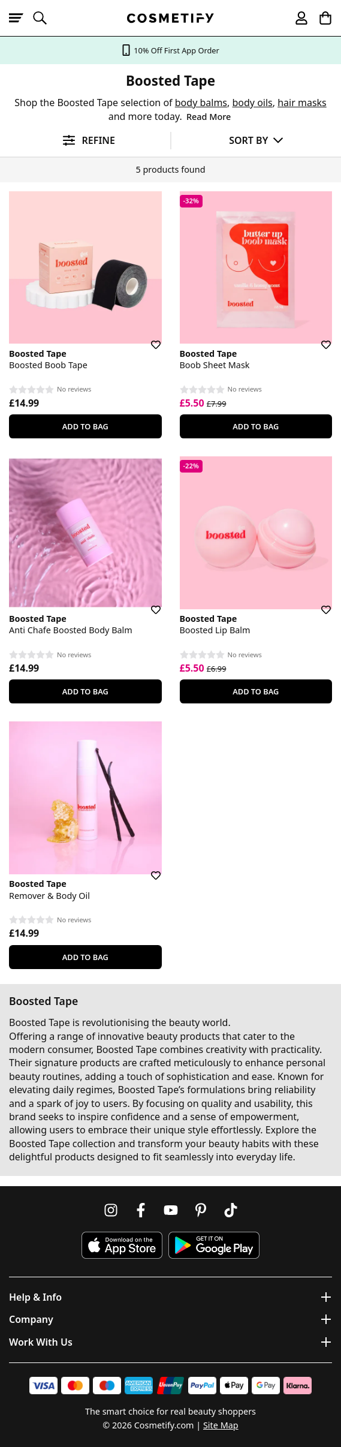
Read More (208, 116)
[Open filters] (85, 140)
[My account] (296, 18)
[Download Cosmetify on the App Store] (122, 1245)
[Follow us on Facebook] (141, 1210)
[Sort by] (256, 140)
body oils (252, 102)
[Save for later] (147, 337)
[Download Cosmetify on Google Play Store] (213, 1245)
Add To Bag (85, 426)
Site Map (221, 1425)
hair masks (302, 102)
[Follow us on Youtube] (171, 1210)
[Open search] (45, 18)
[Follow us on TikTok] (231, 1210)
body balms (201, 102)
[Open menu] (21, 18)
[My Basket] (320, 18)
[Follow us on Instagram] (111, 1210)
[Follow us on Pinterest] (201, 1210)
